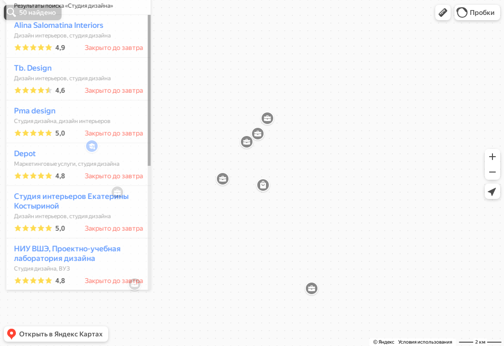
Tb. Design (28, 96)
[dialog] (74, 171)
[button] (443, 12)
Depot (20, 181)
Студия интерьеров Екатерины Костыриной (67, 229)
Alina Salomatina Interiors (54, 53)
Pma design (30, 139)
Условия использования (425, 342)
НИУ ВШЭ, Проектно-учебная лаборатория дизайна (63, 281)
